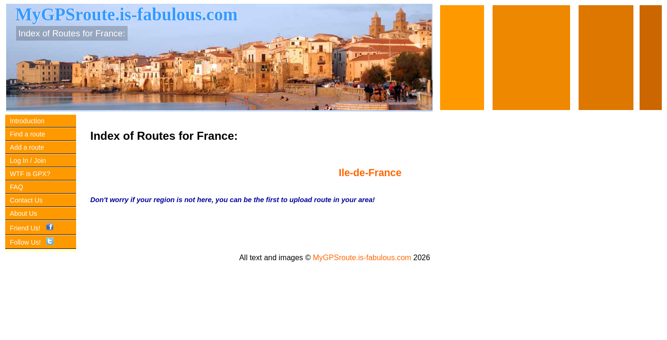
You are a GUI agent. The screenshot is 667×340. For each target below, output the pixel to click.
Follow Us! (31, 242)
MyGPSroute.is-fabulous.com (362, 258)
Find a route (27, 134)
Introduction (27, 121)
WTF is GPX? (30, 174)
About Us (23, 213)
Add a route (27, 147)
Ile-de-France (370, 172)
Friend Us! (31, 228)
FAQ (16, 187)
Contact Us (26, 200)
